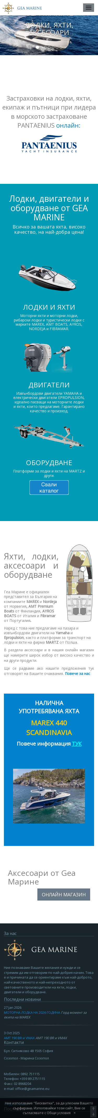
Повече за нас (77, 673)
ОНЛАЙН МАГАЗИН (64, 894)
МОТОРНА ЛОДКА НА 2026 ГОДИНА (32, 1012)
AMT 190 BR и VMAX (19, 1038)
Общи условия (59, 1112)
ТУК (77, 743)
